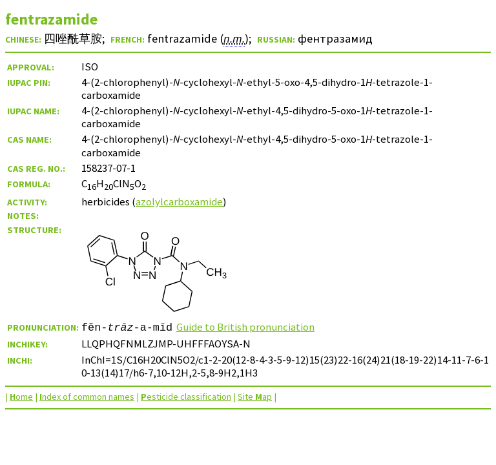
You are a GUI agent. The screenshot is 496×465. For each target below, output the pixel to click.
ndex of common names (86, 396)
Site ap (255, 396)
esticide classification (186, 396)
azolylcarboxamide (179, 201)
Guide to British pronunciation (245, 327)
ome (21, 396)
